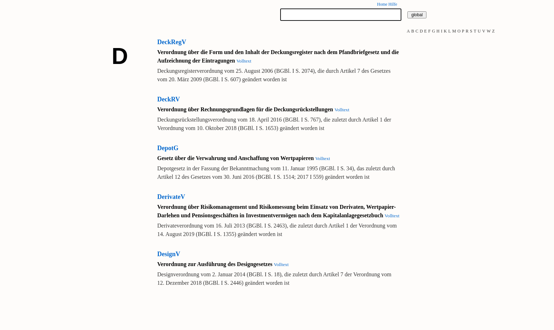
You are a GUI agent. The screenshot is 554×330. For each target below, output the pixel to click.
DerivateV (171, 196)
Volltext (243, 61)
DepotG (167, 148)
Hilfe (392, 4)
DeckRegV (171, 42)
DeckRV (168, 99)
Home (382, 4)
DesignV (168, 254)
